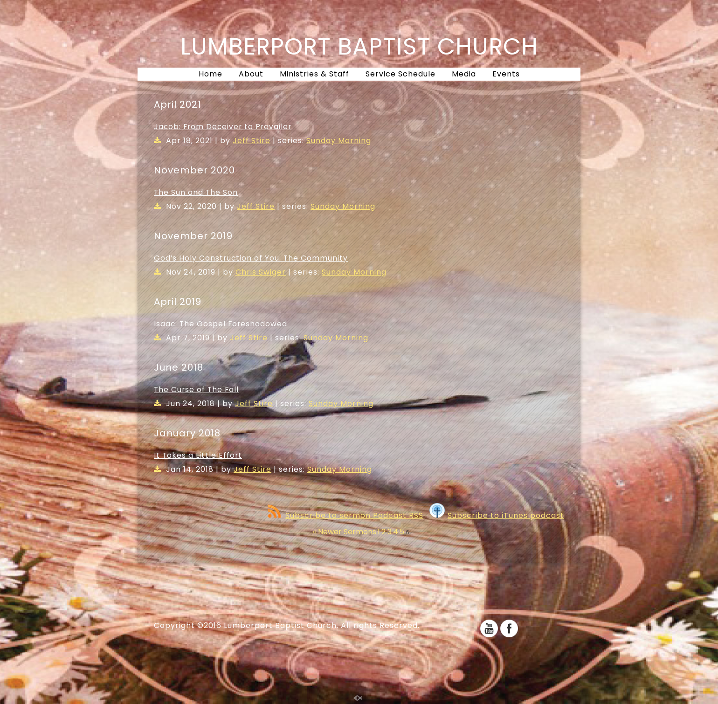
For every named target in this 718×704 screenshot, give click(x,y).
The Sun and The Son (196, 192)
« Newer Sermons (344, 531)
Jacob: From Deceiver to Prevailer (222, 126)
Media (464, 74)
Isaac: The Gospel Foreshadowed (220, 324)
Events (506, 74)
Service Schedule (400, 74)
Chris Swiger (260, 272)
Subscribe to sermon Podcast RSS (345, 515)
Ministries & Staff (314, 74)
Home (210, 74)
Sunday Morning (338, 140)
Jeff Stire (251, 140)
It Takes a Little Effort (198, 455)
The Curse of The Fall (196, 389)
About (251, 74)
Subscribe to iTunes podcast (496, 515)
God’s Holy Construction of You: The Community (251, 258)
